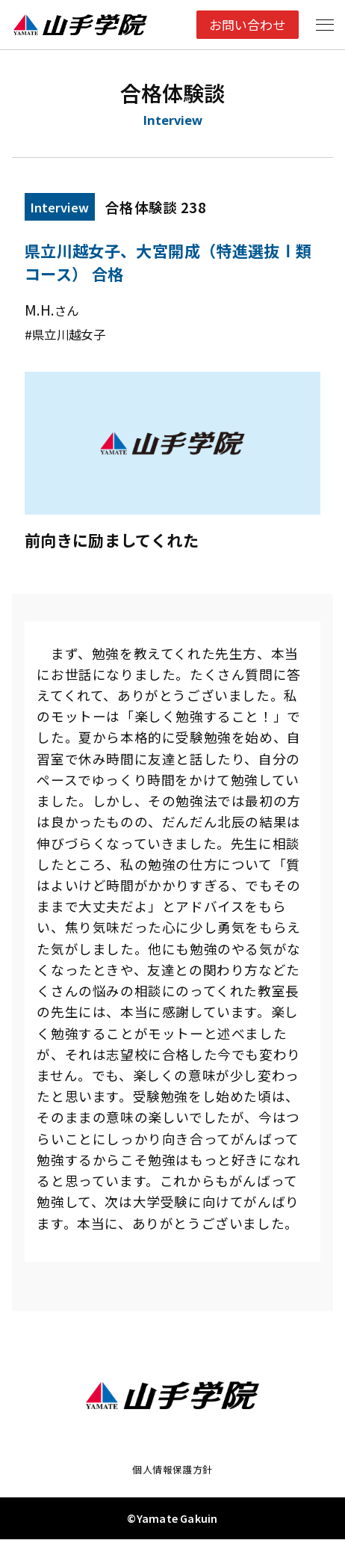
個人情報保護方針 (172, 1474)
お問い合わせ (244, 24)
